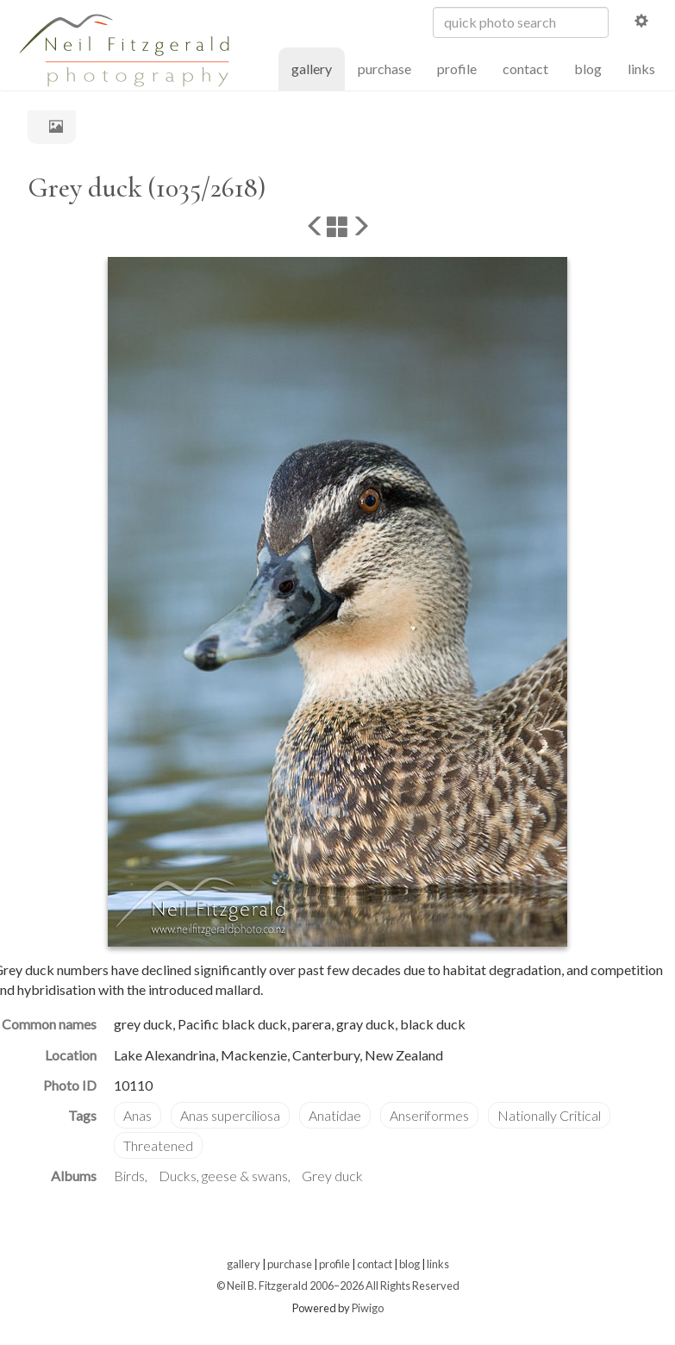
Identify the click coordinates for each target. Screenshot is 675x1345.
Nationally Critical (549, 1115)
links (641, 68)
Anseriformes (429, 1115)
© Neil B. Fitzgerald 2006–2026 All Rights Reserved (337, 1285)
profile (457, 68)
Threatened (158, 1145)
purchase (384, 68)
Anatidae (335, 1115)
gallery (318, 68)
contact (525, 68)
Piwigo (368, 1308)
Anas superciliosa (230, 1115)
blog (588, 68)
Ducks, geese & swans (223, 1175)
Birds (129, 1175)
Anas (137, 1115)
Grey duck (332, 1175)
